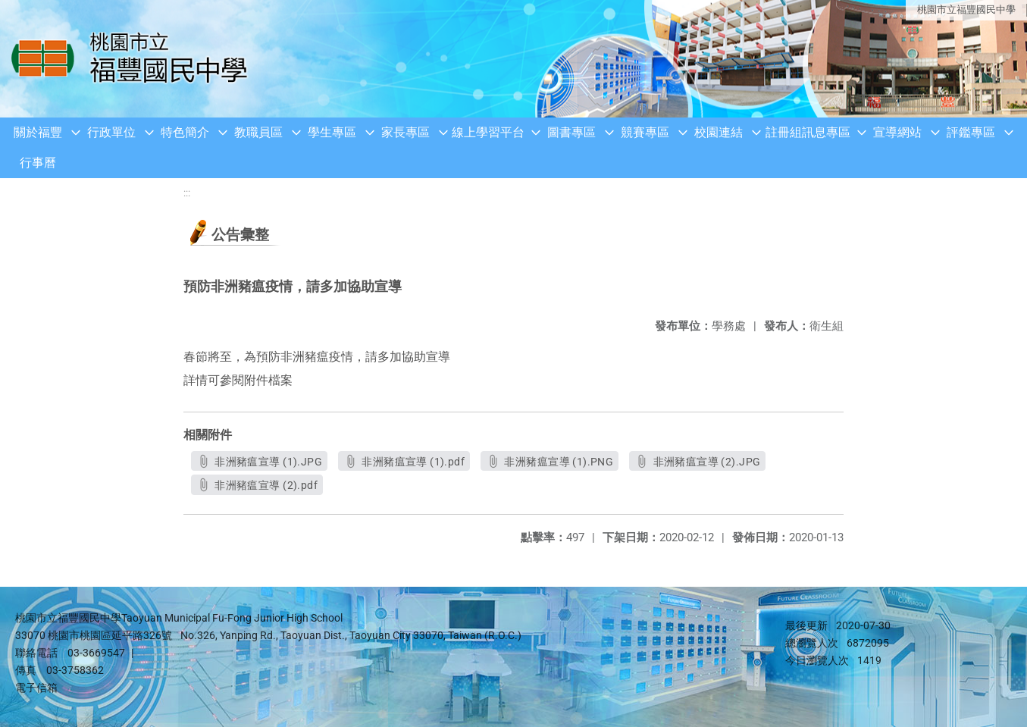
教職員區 (258, 132)
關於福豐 (38, 132)
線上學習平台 (488, 132)
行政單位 (111, 132)
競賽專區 (645, 132)
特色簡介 (185, 132)
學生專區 (332, 132)
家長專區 (405, 132)
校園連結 (718, 132)
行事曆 (38, 162)
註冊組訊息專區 (808, 132)
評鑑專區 (971, 132)
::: (186, 193)
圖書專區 (571, 132)
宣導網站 (897, 132)
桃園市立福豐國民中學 (966, 9)
